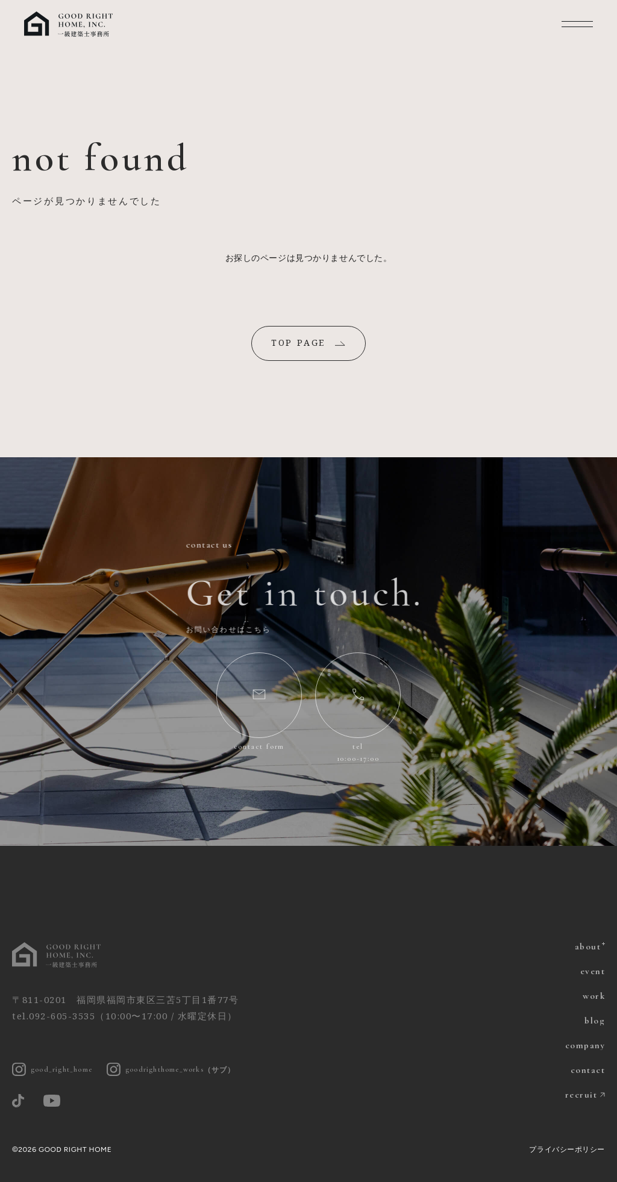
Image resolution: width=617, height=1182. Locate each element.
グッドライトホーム (57, 955)
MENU (577, 24)
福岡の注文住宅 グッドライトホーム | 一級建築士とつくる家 (69, 24)
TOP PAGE (298, 342)
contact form (259, 746)
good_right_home (52, 1070)
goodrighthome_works (171, 1070)
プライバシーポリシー (567, 1149)
